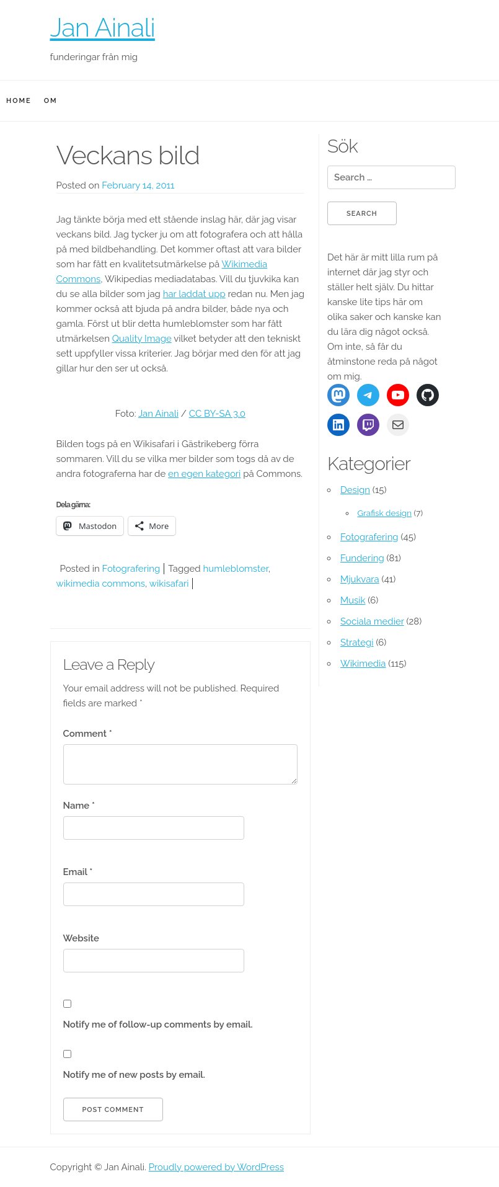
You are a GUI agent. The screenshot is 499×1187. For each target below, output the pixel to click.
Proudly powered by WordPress (216, 1167)
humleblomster (235, 568)
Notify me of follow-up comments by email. (158, 1024)
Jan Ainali (102, 27)
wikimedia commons (100, 583)
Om (51, 101)
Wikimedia (363, 663)
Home (19, 101)
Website (81, 938)
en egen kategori (204, 473)
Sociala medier (372, 621)
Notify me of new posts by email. (134, 1074)
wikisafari (169, 583)
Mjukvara (359, 579)
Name (79, 805)
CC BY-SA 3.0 (217, 413)
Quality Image (142, 338)
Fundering (362, 558)
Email (78, 872)
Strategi (357, 642)
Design (355, 490)
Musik (353, 600)
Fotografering (131, 568)
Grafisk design (384, 513)
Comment (87, 733)
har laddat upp (194, 294)
